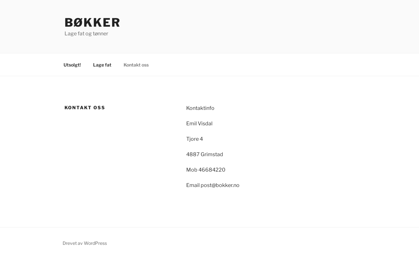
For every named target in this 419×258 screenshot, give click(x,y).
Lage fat (102, 64)
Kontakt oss (136, 64)
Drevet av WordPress (85, 243)
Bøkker (93, 22)
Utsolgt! (72, 64)
